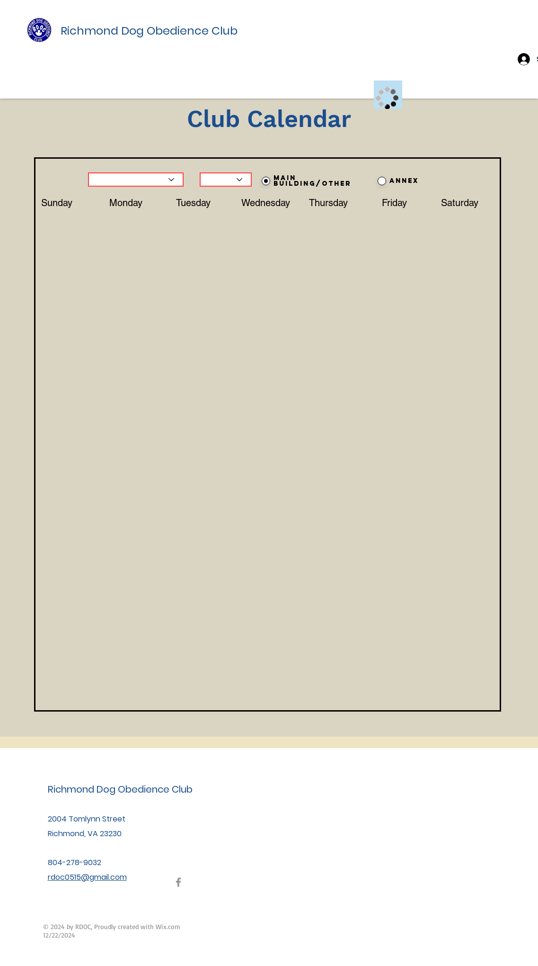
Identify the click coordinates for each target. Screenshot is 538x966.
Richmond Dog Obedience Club (149, 30)
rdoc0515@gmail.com (87, 877)
